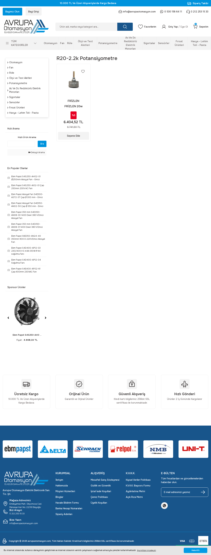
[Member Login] (175, 26)
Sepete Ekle (73, 135)
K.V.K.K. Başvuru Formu (138, 485)
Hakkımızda (62, 485)
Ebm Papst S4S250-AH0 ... (27, 334)
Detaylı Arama (36, 152)
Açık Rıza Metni (134, 497)
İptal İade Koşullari (101, 491)
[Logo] (26, 26)
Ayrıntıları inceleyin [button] (146, 550)
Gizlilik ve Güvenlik (101, 485)
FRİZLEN (73, 101)
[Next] (45, 318)
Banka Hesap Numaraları (69, 508)
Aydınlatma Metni (135, 491)
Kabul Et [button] (196, 550)
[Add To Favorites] (83, 71)
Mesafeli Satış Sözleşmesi (105, 479)
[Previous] (8, 318)
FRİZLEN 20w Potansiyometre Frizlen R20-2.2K (73, 106)
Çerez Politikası (99, 497)
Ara (42, 143)
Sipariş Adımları (64, 514)
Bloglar (59, 497)
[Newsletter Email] (184, 492)
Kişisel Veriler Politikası (138, 479)
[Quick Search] (21, 144)
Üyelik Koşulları (99, 502)
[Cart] (200, 26)
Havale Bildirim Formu (67, 502)
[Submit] (203, 492)
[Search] (94, 27)
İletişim (59, 479)
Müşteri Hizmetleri (65, 491)
